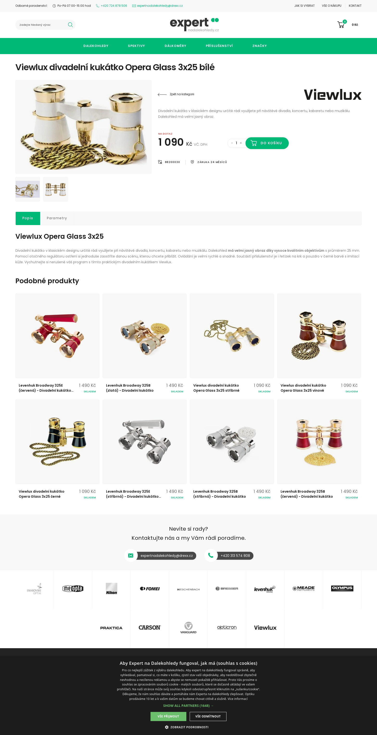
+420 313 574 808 (235, 555)
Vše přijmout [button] (168, 716)
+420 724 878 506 (114, 6)
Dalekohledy (95, 46)
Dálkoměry (175, 46)
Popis (27, 218)
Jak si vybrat (304, 6)
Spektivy (136, 46)
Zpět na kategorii (182, 94)
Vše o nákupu (331, 6)
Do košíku (271, 143)
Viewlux (333, 94)
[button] (188, 705)
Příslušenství (219, 46)
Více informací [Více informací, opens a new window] (238, 699)
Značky (259, 46)
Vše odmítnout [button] (208, 716)
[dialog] (188, 695)
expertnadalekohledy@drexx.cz (160, 6)
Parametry (57, 218)
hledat (70, 24)
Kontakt (355, 6)
